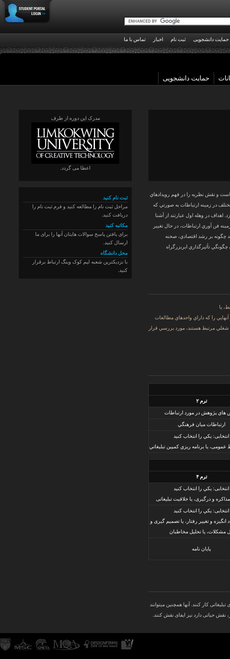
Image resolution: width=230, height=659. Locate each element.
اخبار (158, 39)
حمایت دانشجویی (186, 78)
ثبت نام (178, 39)
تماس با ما (135, 39)
